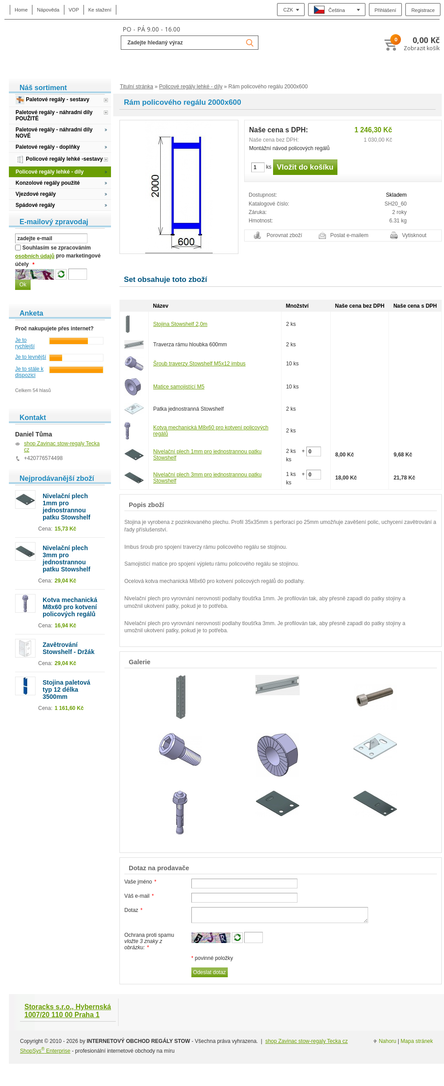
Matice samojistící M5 (178, 387)
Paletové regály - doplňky (48, 147)
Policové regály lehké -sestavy (59, 159)
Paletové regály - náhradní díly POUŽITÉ (54, 115)
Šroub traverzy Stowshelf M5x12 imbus (199, 364)
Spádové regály (35, 205)
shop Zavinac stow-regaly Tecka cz (306, 1041)
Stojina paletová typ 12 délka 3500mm (66, 689)
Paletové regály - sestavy (52, 99)
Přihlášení (385, 10)
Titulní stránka (136, 86)
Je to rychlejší (25, 343)
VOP (74, 9)
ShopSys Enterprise (45, 1051)
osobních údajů (35, 256)
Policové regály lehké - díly (190, 86)
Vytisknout (414, 235)
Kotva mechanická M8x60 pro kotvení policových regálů (70, 607)
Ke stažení (99, 9)
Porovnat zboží (284, 235)
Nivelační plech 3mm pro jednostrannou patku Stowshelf (66, 558)
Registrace (423, 10)
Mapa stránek (416, 1041)
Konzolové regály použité (48, 183)
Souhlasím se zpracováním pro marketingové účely (58, 256)
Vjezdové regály (36, 194)
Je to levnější (30, 357)
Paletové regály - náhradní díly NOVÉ (54, 133)
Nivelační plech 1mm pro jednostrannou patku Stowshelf (66, 506)
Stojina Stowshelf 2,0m (180, 324)
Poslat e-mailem (349, 235)
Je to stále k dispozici (29, 372)
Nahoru (387, 1041)
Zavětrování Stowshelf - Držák (69, 648)
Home (21, 9)
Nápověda (48, 9)
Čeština (329, 10)
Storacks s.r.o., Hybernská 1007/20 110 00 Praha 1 (67, 1011)
